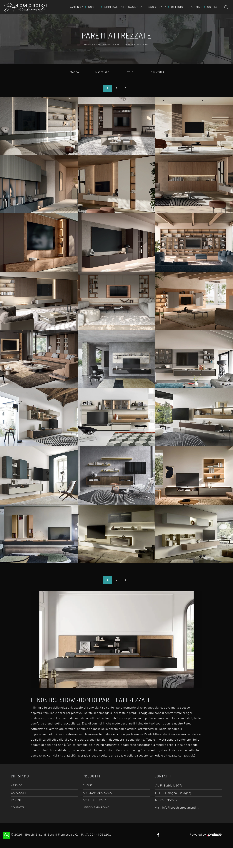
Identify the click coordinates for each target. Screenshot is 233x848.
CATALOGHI (18, 793)
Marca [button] (74, 72)
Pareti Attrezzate (137, 44)
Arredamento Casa (120, 7)
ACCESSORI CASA (94, 800)
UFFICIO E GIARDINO (96, 807)
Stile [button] (130, 72)
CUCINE (87, 785)
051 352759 (169, 800)
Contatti (214, 7)
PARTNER (17, 800)
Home (87, 44)
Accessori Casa (154, 7)
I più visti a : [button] (157, 72)
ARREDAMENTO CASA (97, 793)
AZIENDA (17, 785)
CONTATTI (17, 807)
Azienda (77, 7)
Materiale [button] (102, 72)
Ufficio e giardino (187, 7)
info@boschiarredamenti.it (180, 808)
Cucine (94, 7)
